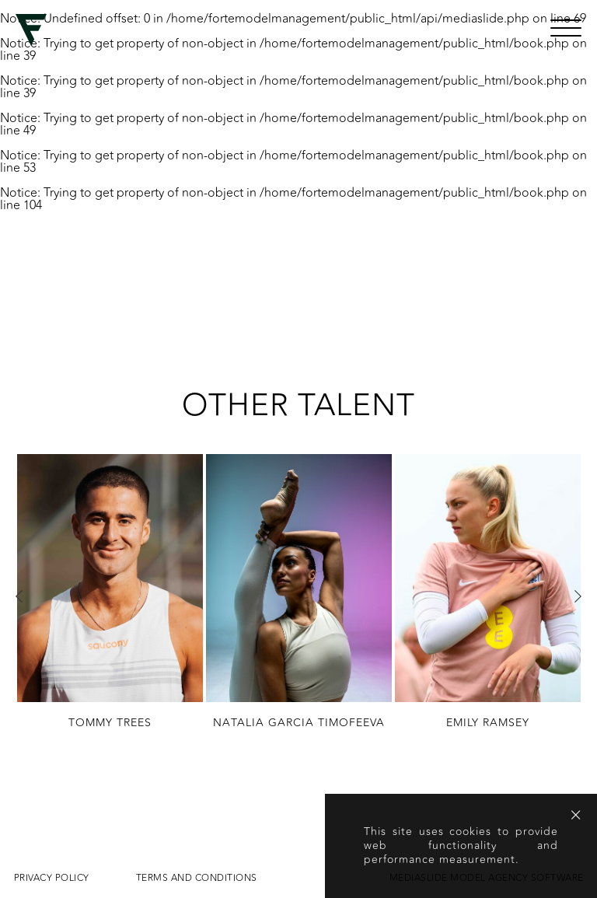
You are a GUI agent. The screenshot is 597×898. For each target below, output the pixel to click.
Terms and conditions (196, 877)
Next (577, 596)
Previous (19, 596)
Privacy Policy (51, 877)
